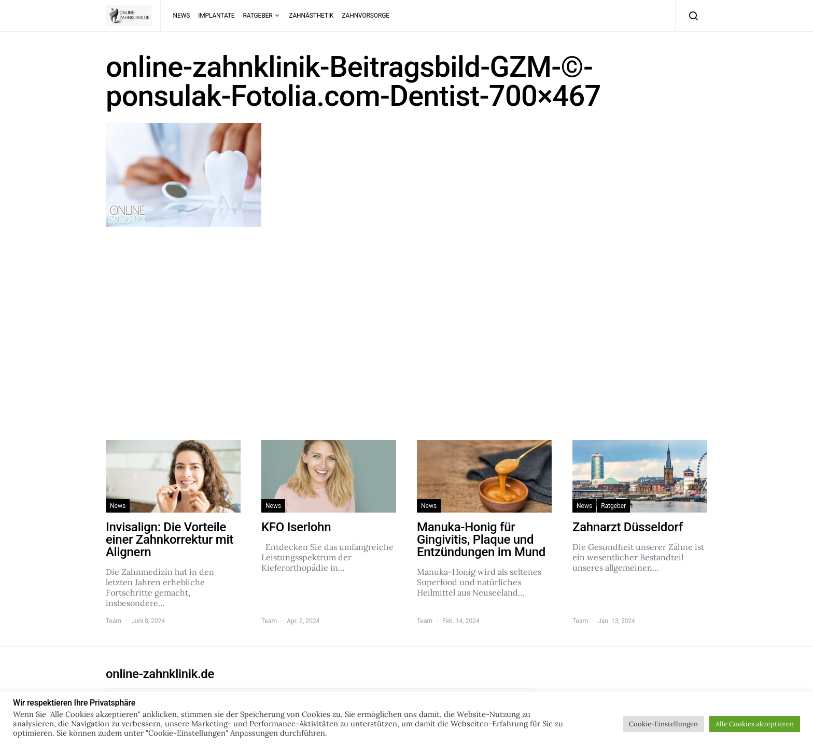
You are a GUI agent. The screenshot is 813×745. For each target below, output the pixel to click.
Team (113, 621)
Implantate (216, 15)
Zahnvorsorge (365, 15)
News (181, 15)
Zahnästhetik (311, 15)
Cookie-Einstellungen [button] (663, 724)
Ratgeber (258, 15)
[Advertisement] (406, 320)
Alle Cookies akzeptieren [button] (755, 724)
